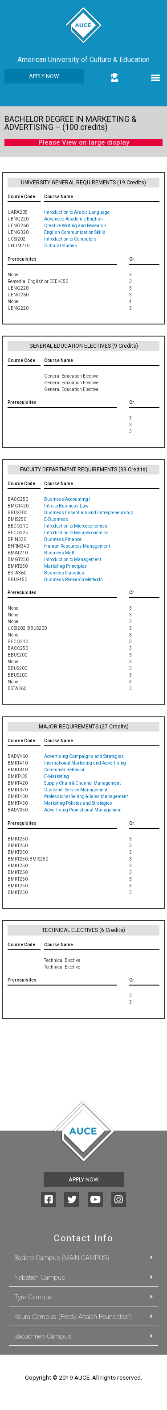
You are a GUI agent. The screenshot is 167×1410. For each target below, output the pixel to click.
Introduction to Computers (70, 239)
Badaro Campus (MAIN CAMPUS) (61, 1258)
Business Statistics (64, 572)
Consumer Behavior (64, 769)
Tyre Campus (33, 1297)
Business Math (60, 552)
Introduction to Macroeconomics (76, 532)
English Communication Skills (75, 232)
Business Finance (62, 539)
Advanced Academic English (73, 218)
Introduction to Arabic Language (77, 212)
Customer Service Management (75, 789)
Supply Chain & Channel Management (82, 783)
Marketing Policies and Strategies (78, 803)
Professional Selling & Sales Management (86, 796)
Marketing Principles (65, 566)
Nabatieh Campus (39, 1277)
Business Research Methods (73, 579)
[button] (44, 76)
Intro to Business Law (66, 505)
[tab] (83, 1258)
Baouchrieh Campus (42, 1336)
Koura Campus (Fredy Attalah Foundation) (73, 1317)
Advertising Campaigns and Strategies (84, 756)
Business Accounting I (67, 499)
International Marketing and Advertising (85, 763)
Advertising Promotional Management (83, 809)
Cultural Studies (60, 245)
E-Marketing (56, 776)
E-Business (56, 519)
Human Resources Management (77, 546)
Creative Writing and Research (75, 225)
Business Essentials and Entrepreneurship (88, 512)
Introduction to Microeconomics (75, 526)
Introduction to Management (72, 559)
